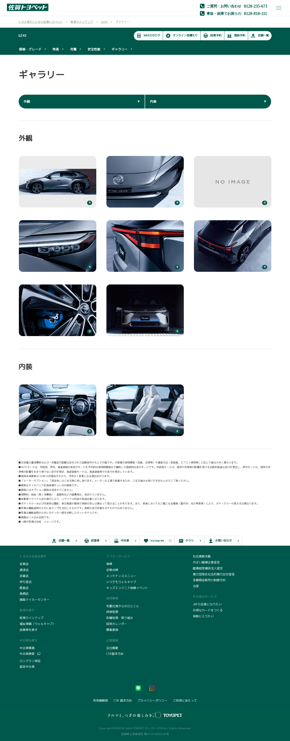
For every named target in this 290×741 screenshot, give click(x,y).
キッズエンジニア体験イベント (127, 588)
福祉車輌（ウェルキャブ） (38, 624)
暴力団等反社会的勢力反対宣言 (214, 574)
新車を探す (27, 610)
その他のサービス (205, 597)
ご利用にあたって (185, 700)
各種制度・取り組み (119, 618)
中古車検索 (27, 654)
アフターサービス (118, 556)
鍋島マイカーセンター (35, 599)
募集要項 (112, 630)
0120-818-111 (255, 13)
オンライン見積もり (182, 35)
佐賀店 (24, 564)
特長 (56, 49)
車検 (109, 564)
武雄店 (24, 576)
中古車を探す (29, 640)
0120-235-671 (255, 6)
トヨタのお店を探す (33, 556)
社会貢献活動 (202, 556)
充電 (73, 49)
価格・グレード (30, 49)
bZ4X (22, 35)
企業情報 (112, 640)
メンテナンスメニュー (121, 576)
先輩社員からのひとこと (122, 606)
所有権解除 (100, 700)
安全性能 (94, 49)
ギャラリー (119, 49)
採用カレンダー (116, 624)
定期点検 (112, 570)
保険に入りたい (203, 616)
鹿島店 (24, 588)
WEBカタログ (148, 35)
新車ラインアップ (32, 618)
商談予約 (236, 35)
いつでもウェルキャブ (121, 582)
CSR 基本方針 (123, 700)
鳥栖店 (24, 594)
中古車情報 (27, 648)
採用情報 (112, 598)
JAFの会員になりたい (207, 604)
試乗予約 (212, 35)
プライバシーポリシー (152, 700)
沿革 (196, 586)
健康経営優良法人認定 (208, 568)
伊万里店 (26, 582)
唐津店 (24, 570)
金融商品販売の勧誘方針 (209, 580)
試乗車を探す (29, 630)
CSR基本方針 (115, 654)
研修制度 (112, 612)
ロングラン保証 (30, 661)
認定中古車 (27, 667)
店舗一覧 (260, 35)
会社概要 (112, 648)
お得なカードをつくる (208, 610)
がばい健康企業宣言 (206, 562)
